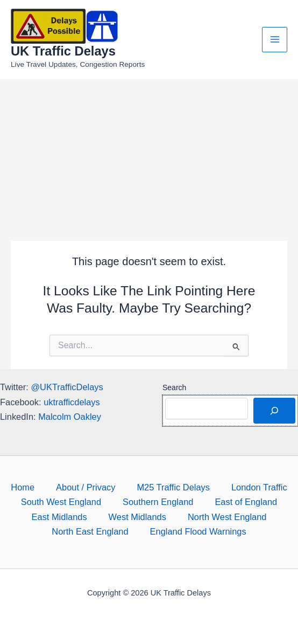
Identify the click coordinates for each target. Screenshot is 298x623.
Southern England (158, 502)
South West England (61, 502)
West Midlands (137, 517)
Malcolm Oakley (69, 416)
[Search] (274, 411)
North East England (90, 531)
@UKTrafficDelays (67, 387)
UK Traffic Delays (63, 51)
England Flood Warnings (198, 531)
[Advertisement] (149, 160)
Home (22, 487)
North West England (227, 517)
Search (174, 387)
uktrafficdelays (72, 402)
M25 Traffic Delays (173, 487)
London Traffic (259, 487)
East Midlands (59, 517)
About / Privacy (85, 487)
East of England (246, 502)
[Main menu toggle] (274, 39)
